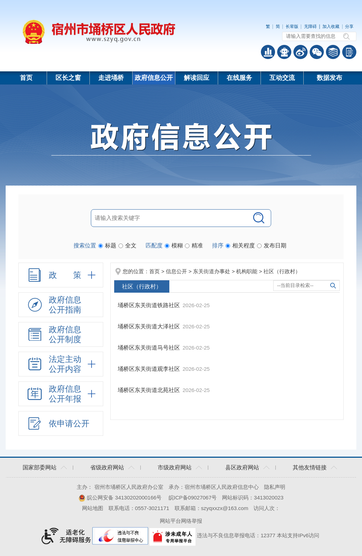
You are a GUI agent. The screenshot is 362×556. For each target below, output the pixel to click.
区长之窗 (68, 77)
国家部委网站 (40, 467)
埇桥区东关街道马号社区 (149, 348)
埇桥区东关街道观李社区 (149, 369)
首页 (26, 77)
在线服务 (239, 77)
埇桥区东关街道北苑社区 (149, 390)
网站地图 (92, 508)
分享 (349, 26)
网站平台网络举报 (181, 521)
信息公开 (176, 271)
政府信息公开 (154, 77)
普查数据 (268, 52)
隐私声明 (274, 487)
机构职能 (246, 271)
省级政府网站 (107, 467)
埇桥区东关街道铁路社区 (149, 305)
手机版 (349, 52)
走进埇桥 (111, 77)
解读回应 (196, 77)
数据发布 (329, 77)
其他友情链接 (310, 467)
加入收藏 (330, 26)
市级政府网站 (175, 467)
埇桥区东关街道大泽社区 (149, 326)
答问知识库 (333, 52)
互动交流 (282, 77)
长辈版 (292, 26)
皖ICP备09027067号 (193, 497)
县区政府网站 (242, 467)
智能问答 (284, 52)
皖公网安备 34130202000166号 (120, 497)
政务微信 (317, 52)
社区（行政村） (281, 271)
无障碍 (310, 26)
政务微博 (300, 52)
